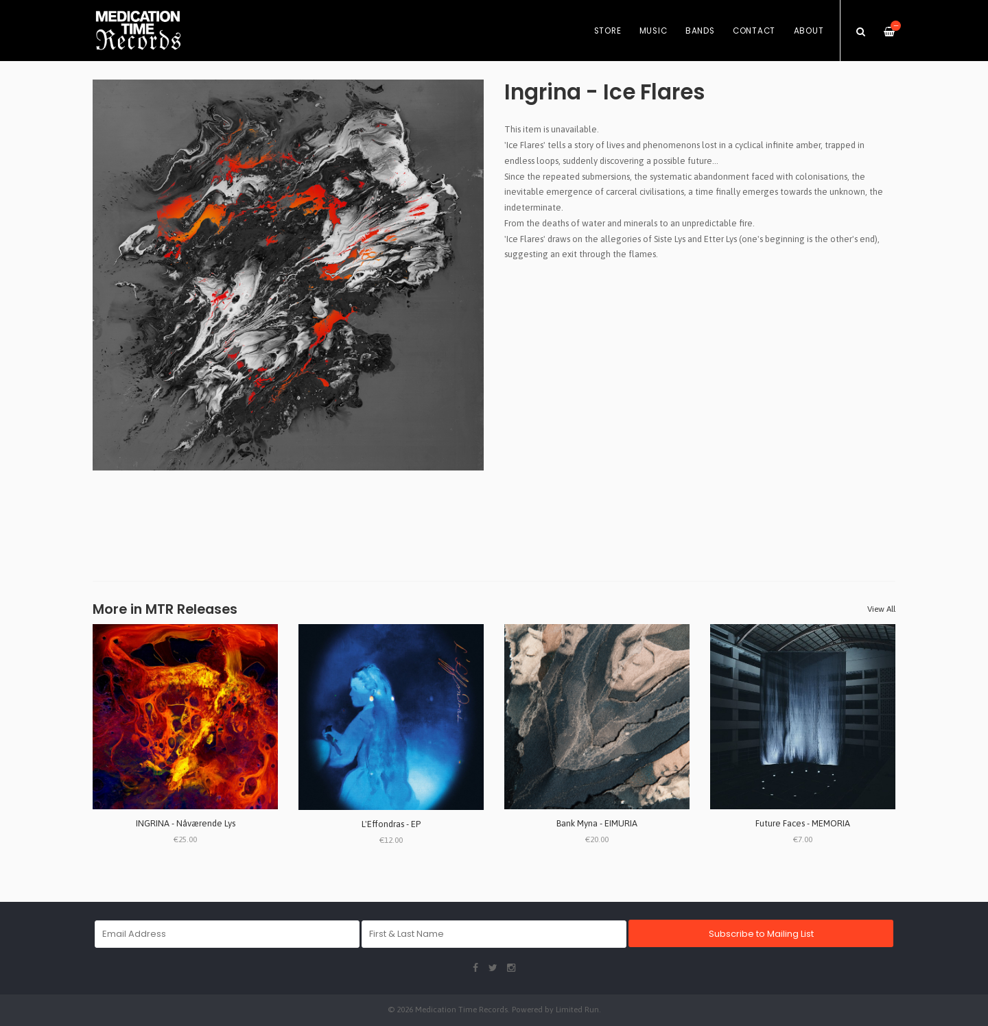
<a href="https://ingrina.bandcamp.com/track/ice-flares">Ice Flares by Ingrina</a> (699, 290)
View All (881, 609)
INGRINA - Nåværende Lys (185, 823)
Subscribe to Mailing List (761, 933)
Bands (700, 30)
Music (653, 30)
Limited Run (577, 1009)
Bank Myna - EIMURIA (596, 823)
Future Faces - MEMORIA (802, 823)
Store (608, 30)
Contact (754, 30)
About (809, 30)
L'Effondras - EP (391, 824)
